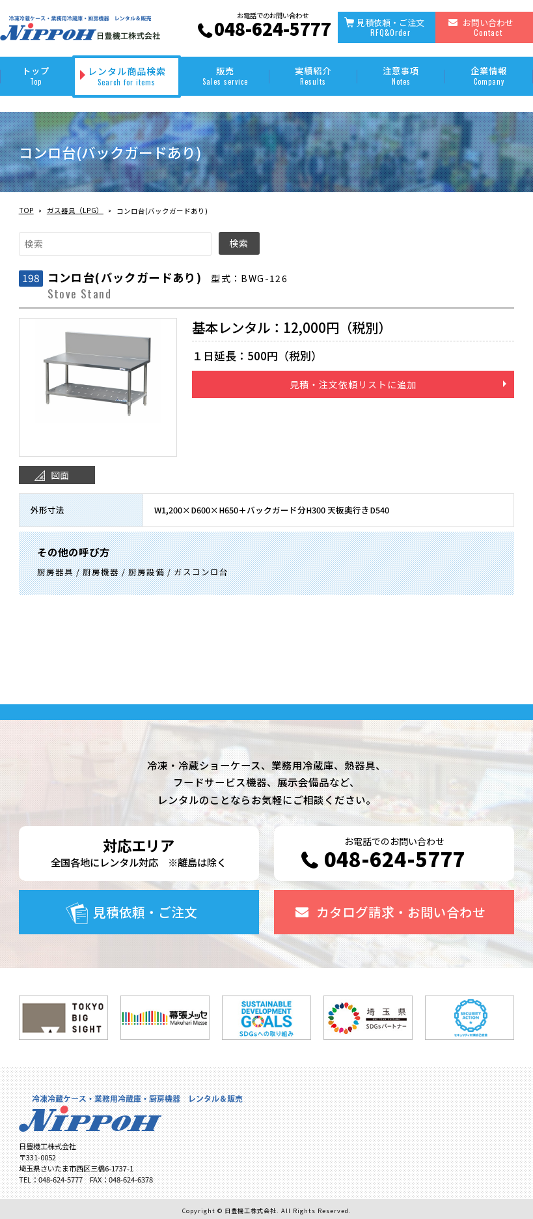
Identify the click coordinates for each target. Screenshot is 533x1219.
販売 (225, 76)
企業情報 (489, 76)
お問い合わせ (488, 27)
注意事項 (401, 76)
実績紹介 (313, 76)
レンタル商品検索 (127, 76)
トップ (36, 76)
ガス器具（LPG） (75, 210)
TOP (26, 210)
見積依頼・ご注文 (390, 27)
